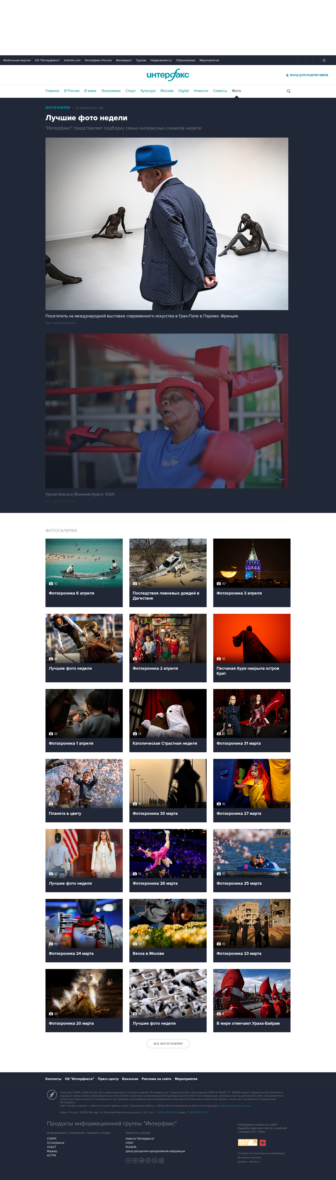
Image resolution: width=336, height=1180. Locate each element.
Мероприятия (209, 60)
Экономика (111, 91)
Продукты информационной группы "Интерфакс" (112, 1123)
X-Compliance (55, 1143)
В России (71, 91)
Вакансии (130, 1079)
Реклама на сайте (156, 1079)
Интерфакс (168, 74)
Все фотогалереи (168, 1044)
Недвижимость (161, 60)
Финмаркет (124, 60)
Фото (236, 91)
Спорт (130, 91)
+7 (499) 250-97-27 (198, 1112)
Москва (167, 91)
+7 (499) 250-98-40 (166, 1112)
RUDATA (131, 1147)
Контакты (53, 1079)
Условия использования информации (261, 1153)
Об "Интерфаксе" (47, 60)
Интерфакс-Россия (98, 60)
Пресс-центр (108, 1079)
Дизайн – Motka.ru (249, 1161)
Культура (148, 91)
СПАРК (52, 1138)
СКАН (129, 1143)
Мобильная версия (17, 60)
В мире (90, 91)
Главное (52, 91)
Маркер (52, 1151)
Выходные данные (249, 1157)
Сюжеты (220, 91)
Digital (183, 91)
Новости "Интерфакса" (140, 1138)
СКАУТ (51, 1147)
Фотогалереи (57, 108)
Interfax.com (72, 60)
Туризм (141, 60)
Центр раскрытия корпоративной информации (155, 1151)
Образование (185, 60)
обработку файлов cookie (235, 1105)
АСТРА (51, 1155)
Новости (201, 91)
